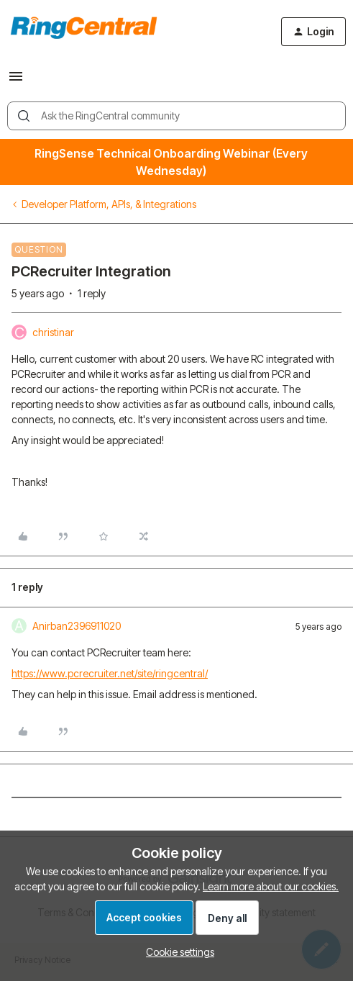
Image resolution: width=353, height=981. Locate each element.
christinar (53, 332)
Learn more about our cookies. (271, 886)
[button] (15, 81)
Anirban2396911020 (76, 626)
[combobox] (176, 115)
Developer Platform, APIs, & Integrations (109, 204)
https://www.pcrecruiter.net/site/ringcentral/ (110, 673)
